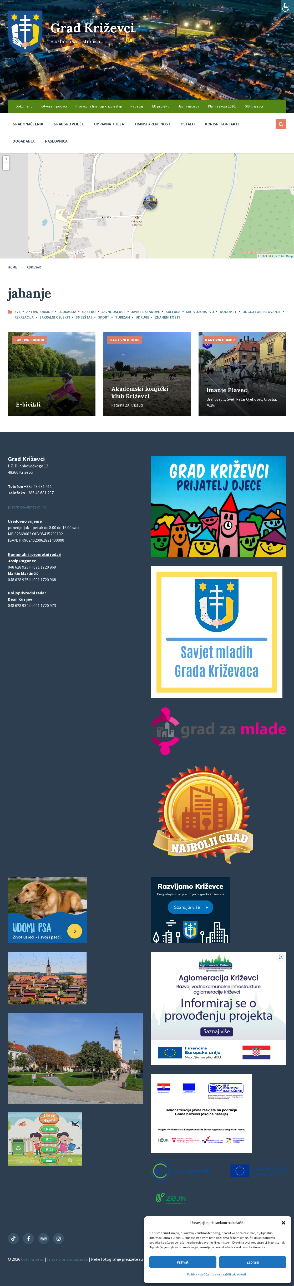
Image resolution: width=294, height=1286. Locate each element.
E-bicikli (28, 404)
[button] (283, 1222)
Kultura (173, 311)
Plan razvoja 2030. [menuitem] (222, 106)
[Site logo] (25, 50)
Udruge (142, 317)
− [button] (6, 166)
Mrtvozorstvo (200, 311)
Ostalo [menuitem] (188, 123)
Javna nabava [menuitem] (188, 106)
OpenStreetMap (282, 256)
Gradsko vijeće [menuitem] (69, 123)
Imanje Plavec (226, 390)
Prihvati (183, 1262)
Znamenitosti (167, 317)
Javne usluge (113, 311)
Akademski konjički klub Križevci (140, 392)
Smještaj (84, 317)
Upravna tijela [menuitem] (109, 123)
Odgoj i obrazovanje (261, 311)
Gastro (89, 311)
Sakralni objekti (54, 317)
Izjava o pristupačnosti (68, 1259)
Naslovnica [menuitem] (56, 141)
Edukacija (67, 311)
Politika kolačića (198, 1274)
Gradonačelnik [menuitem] (28, 123)
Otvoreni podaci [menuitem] (54, 106)
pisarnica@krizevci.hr (27, 507)
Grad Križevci (92, 28)
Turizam (122, 317)
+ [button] (6, 159)
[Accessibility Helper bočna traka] (287, 6)
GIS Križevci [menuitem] (254, 106)
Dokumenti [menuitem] (24, 106)
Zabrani (252, 1262)
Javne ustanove (145, 311)
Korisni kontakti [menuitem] (222, 123)
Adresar (34, 267)
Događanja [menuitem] (24, 141)
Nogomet (228, 311)
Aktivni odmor (39, 311)
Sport (103, 317)
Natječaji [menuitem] (137, 106)
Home (12, 267)
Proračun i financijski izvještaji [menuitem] (98, 106)
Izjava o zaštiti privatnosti (228, 1274)
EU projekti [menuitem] (160, 106)
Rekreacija (24, 317)
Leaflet (262, 256)
